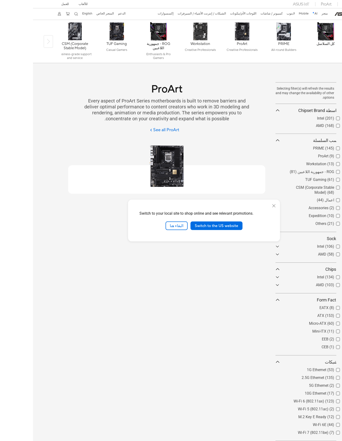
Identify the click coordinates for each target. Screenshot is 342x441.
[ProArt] (209, 42)
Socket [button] (274, 238)
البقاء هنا (143, 225)
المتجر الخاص (75, 13)
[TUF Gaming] (83, 42)
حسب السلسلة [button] (274, 140)
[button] (51, 4)
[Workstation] (167, 42)
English (56, 13)
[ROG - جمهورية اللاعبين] (125, 42)
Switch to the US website (183, 225)
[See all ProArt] (131, 130)
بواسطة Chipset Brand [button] (274, 110)
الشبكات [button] (274, 361)
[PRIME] (251, 42)
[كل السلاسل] (293, 42)
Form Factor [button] (274, 299)
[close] (241, 206)
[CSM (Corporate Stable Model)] (42, 42)
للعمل (33, 4)
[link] (310, 14)
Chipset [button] (274, 269)
